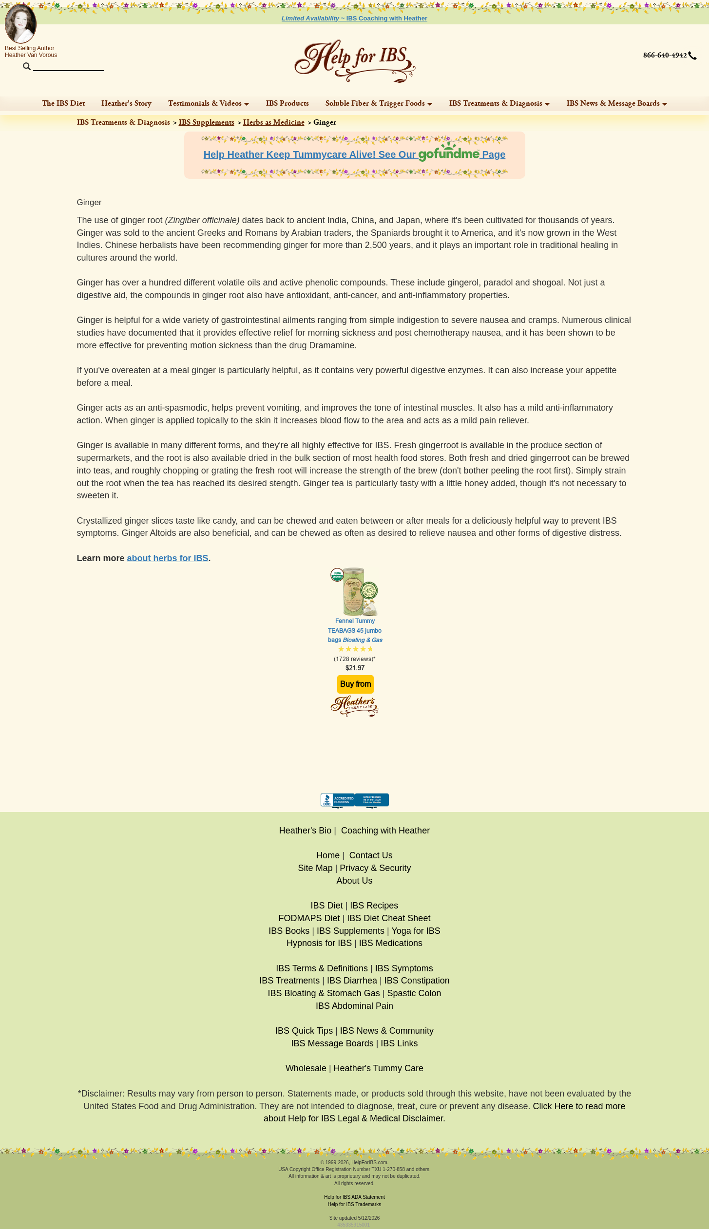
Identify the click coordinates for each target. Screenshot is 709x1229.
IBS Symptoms (404, 968)
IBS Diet (327, 905)
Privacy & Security (375, 868)
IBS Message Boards (332, 1043)
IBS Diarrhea (352, 980)
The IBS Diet (63, 103)
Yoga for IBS (415, 931)
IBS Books (288, 931)
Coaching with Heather (385, 830)
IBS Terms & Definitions (322, 968)
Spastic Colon (414, 993)
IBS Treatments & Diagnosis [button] (499, 103)
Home (328, 855)
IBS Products (287, 103)
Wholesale (306, 1068)
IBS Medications (390, 943)
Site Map (315, 868)
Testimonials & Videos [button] (208, 103)
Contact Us (371, 855)
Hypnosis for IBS (319, 943)
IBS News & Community (387, 1031)
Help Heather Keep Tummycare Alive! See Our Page (355, 154)
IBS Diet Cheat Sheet (388, 918)
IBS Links (399, 1043)
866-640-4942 (665, 55)
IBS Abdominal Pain (354, 1006)
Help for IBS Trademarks (354, 1204)
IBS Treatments (289, 980)
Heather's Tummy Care (379, 1068)
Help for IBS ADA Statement (354, 1197)
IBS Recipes (374, 905)
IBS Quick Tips (304, 1031)
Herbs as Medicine (274, 122)
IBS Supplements (206, 122)
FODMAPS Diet (309, 918)
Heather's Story (126, 103)
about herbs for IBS (168, 558)
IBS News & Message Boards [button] (617, 103)
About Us (354, 881)
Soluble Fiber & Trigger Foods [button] (379, 103)
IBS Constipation (417, 980)
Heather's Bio (305, 830)
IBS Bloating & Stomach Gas (324, 993)
